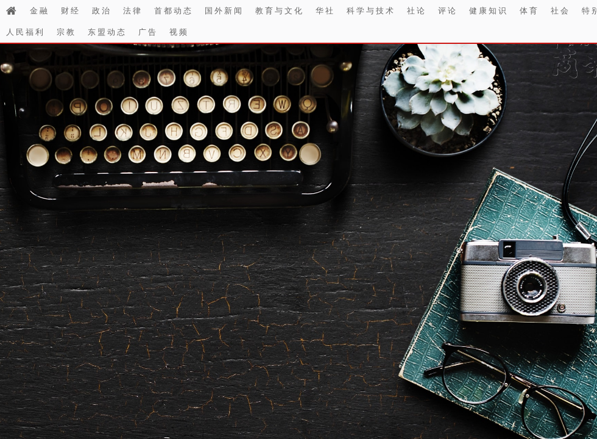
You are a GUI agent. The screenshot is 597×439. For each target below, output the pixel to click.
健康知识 (488, 10)
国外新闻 (224, 10)
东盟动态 (107, 31)
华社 (325, 10)
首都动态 (173, 10)
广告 (148, 31)
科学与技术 (371, 10)
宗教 (66, 31)
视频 (179, 31)
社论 (416, 10)
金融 (39, 10)
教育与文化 (279, 10)
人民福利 (25, 31)
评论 (447, 10)
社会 (560, 10)
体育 (529, 10)
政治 (101, 10)
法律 (133, 10)
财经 (70, 10)
